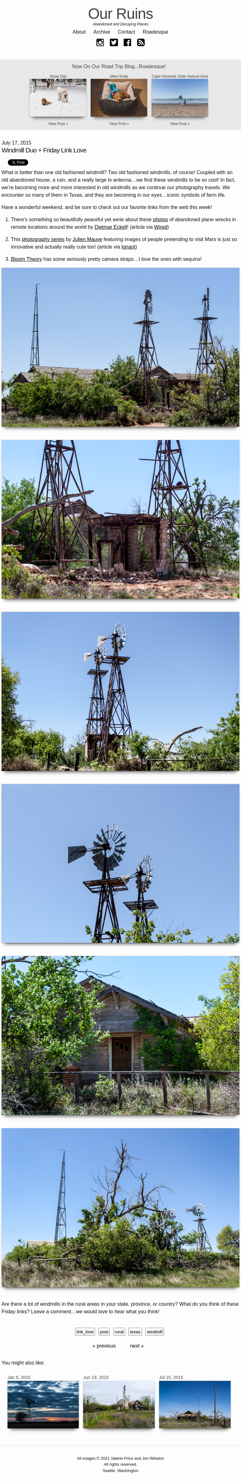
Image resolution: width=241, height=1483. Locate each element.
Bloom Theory (26, 259)
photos (160, 219)
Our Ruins (120, 13)
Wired (160, 227)
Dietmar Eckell (111, 227)
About (79, 32)
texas (135, 1331)
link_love (85, 1331)
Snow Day (58, 76)
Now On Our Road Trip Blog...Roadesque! (119, 66)
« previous (104, 1345)
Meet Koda (119, 76)
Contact (126, 32)
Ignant (128, 247)
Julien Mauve (87, 239)
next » (137, 1345)
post (104, 1331)
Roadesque (156, 32)
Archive (102, 32)
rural (119, 1331)
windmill (155, 1331)
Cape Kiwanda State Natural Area (180, 76)
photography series (43, 239)
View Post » (58, 124)
